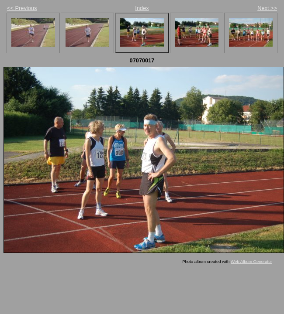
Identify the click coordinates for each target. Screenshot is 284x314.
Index (142, 8)
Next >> (267, 8)
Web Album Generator (251, 261)
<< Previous (22, 8)
